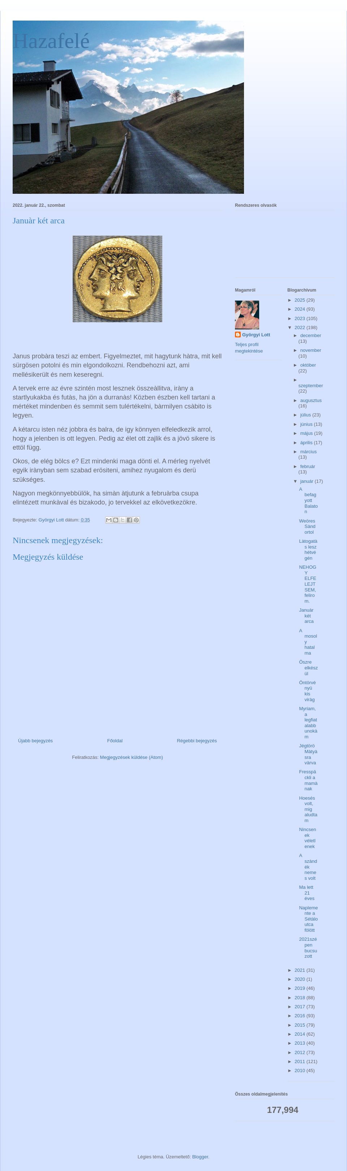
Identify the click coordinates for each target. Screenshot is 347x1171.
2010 (301, 1070)
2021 (301, 970)
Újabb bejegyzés (35, 740)
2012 (301, 1052)
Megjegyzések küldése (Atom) (131, 757)
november (310, 350)
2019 (301, 988)
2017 (301, 1006)
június (307, 424)
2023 (301, 318)
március (308, 451)
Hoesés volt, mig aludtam (308, 809)
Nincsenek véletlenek (307, 838)
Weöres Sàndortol (307, 526)
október (308, 365)
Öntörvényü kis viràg (307, 691)
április (307, 442)
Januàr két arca (306, 615)
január (307, 481)
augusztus (311, 400)
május (307, 433)
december (310, 335)
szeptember (311, 385)
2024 (301, 309)
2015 (301, 1025)
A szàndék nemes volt (308, 867)
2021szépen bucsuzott (308, 947)
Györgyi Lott (256, 334)
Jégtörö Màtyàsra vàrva (308, 754)
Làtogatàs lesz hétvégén (308, 549)
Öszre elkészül (308, 667)
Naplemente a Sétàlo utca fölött (308, 919)
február (307, 466)
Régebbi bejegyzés (197, 740)
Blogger (200, 1156)
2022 (301, 327)
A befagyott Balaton (308, 500)
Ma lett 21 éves (306, 892)
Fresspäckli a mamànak (308, 780)
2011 (301, 1061)
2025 (301, 300)
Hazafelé (51, 41)
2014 (301, 1034)
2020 (301, 979)
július (306, 415)
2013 (301, 1043)
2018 (301, 997)
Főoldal (115, 740)
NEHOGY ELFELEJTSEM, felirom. (307, 584)
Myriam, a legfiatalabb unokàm (308, 722)
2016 (301, 1015)
